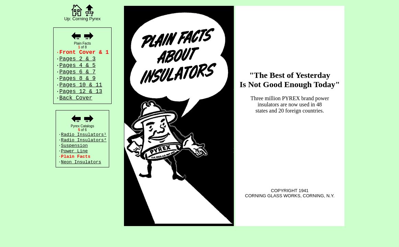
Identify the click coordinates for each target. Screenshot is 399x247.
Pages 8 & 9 (77, 78)
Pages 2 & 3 (77, 59)
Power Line (74, 151)
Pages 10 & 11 (80, 85)
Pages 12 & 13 (80, 92)
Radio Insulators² (84, 140)
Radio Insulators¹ (84, 134)
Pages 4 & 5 (77, 65)
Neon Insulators (81, 162)
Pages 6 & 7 (77, 72)
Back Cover (75, 98)
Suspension (74, 145)
